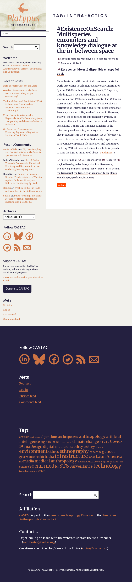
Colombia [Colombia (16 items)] (104, 442)
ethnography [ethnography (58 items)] (74, 451)
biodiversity (67, 164)
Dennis (7, 188)
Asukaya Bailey (11, 149)
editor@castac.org (94, 548)
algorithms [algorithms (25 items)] (49, 437)
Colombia (93, 164)
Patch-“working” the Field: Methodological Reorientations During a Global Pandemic (23, 198)
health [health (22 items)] (39, 456)
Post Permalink (69, 159)
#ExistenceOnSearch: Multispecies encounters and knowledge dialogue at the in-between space (87, 39)
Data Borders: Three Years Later (20, 85)
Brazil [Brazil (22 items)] (56, 442)
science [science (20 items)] (24, 466)
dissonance (106, 164)
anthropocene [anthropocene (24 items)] (68, 437)
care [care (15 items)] (63, 442)
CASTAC (24, 515)
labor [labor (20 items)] (92, 456)
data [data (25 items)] (27, 447)
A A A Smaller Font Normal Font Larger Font (25, 33)
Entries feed (9, 314)
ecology (61, 168)
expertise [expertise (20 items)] (95, 451)
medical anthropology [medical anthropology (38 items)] (56, 461)
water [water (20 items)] (41, 471)
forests (100, 168)
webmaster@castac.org (39, 542)
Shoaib (6, 195)
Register (7, 305)
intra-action (112, 168)
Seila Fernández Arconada (104, 58)
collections (81, 164)
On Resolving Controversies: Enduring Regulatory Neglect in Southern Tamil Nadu (20, 132)
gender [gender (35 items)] (108, 451)
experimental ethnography (81, 168)
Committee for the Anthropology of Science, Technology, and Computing (22, 68)
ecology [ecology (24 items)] (89, 447)
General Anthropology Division (71, 515)
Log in (6, 309)
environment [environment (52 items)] (33, 451)
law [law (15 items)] (21, 462)
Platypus (23, 18)
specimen (76, 177)
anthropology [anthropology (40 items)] (92, 436)
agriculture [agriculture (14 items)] (35, 437)
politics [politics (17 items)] (113, 461)
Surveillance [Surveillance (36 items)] (81, 466)
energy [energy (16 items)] (99, 447)
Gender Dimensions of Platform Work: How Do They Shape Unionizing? (20, 93)
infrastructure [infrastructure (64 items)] (71, 456)
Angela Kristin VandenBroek (89, 570)
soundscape (63, 177)
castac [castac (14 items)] (69, 442)
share (63, 185)
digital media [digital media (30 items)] (54, 447)
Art (58, 164)
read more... (107, 152)
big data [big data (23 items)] (46, 442)
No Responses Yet (91, 159)
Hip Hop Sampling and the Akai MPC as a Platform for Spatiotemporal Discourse (23, 152)
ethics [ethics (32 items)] (53, 451)
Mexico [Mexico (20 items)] (92, 461)
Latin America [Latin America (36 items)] (109, 456)
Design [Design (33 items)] (36, 446)
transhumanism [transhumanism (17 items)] (28, 471)
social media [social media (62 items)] (44, 466)
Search (8, 47)
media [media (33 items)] (28, 461)
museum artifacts (99, 173)
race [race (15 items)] (121, 462)
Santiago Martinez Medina (74, 58)
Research (111, 159)
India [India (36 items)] (49, 456)
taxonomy (88, 177)
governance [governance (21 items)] (27, 456)
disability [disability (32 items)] (74, 446)
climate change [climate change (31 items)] (85, 442)
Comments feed (11, 319)
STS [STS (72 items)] (64, 466)
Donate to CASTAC (17, 288)
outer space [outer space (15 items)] (103, 462)
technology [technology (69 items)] (107, 466)
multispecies (81, 173)
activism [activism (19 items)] (24, 437)
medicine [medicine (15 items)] (82, 462)
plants (113, 173)
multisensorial (65, 173)
